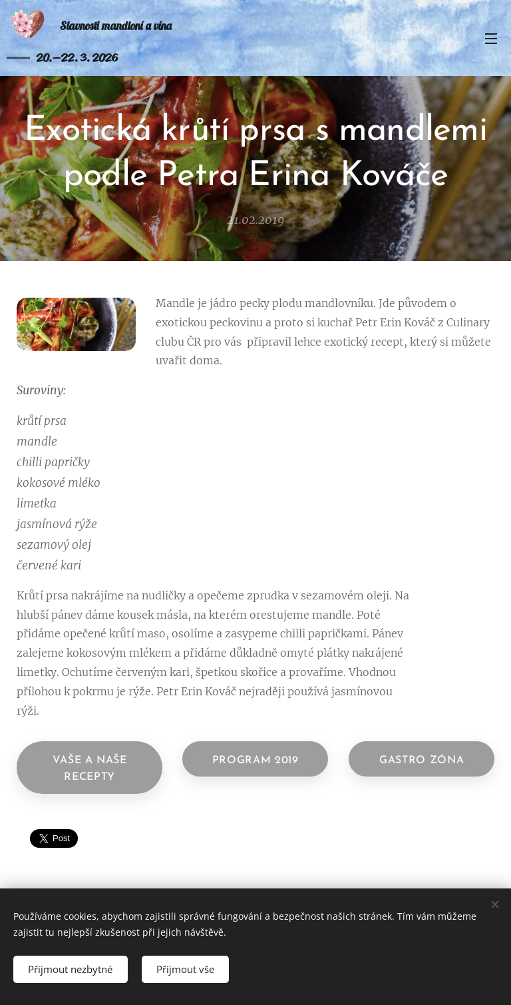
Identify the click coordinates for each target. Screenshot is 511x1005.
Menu (491, 38)
